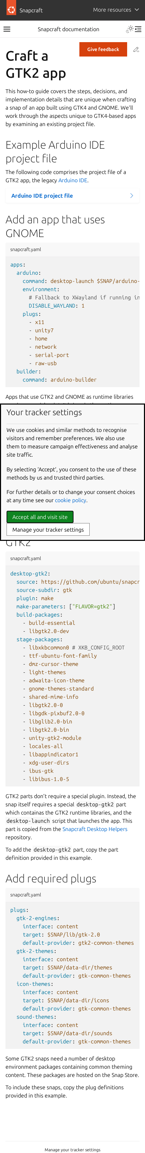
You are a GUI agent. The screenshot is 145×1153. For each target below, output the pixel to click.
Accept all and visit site (40, 517)
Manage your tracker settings (72, 1150)
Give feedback (103, 49)
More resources (112, 10)
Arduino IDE (72, 180)
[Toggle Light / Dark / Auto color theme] (130, 29)
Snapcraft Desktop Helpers (95, 829)
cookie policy (70, 500)
